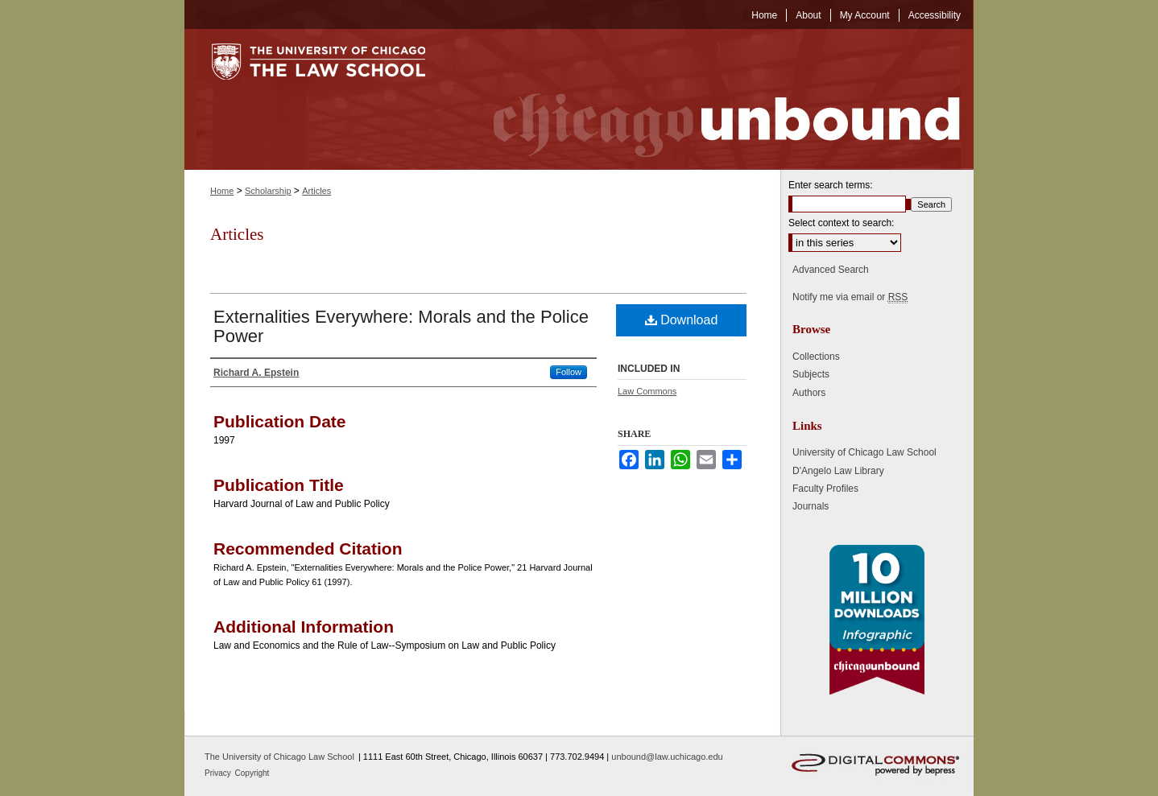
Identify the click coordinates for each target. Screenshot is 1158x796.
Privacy (219, 773)
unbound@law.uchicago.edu (666, 756)
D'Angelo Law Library (838, 470)
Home (222, 191)
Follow (568, 372)
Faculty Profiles (825, 488)
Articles (316, 191)
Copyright (252, 773)
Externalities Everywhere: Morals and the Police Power (401, 326)
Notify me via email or (850, 297)
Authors (808, 392)
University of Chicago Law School (864, 452)
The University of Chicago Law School (279, 756)
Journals (810, 506)
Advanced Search (830, 269)
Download (681, 320)
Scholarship (268, 191)
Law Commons (647, 391)
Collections (816, 356)
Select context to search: (841, 223)
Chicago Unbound (712, 99)
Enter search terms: (830, 185)
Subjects (810, 374)
